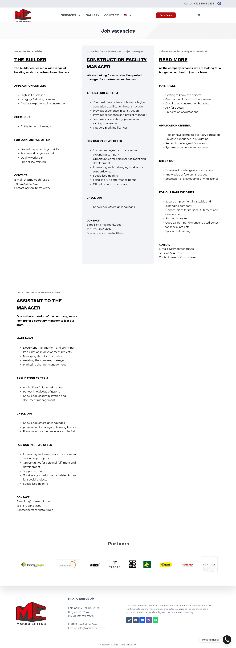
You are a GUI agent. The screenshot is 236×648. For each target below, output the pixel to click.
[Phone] (227, 639)
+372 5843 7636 (88, 623)
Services (71, 15)
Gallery (92, 15)
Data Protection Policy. (182, 612)
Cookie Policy (155, 612)
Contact (111, 15)
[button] (199, 15)
